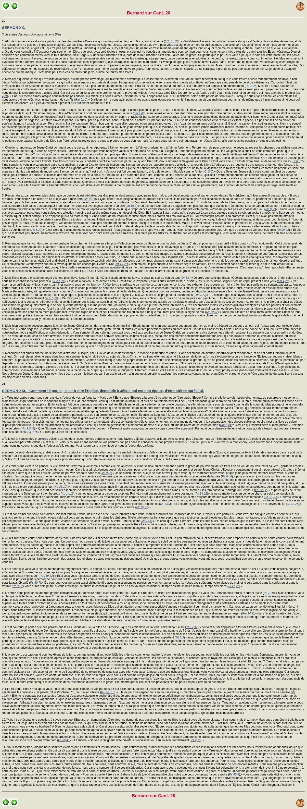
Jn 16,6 (87, 271)
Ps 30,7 (35, 582)
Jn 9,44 (146, 521)
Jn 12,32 (191, 627)
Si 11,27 (233, 586)
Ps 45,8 (234, 774)
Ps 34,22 (201, 493)
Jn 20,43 (283, 229)
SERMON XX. (13, 27)
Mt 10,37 (212, 312)
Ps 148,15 (107, 692)
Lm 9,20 (199, 295)
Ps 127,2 (261, 490)
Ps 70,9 (269, 593)
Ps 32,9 (251, 86)
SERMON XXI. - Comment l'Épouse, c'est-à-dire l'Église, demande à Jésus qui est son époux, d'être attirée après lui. (103, 391)
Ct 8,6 (208, 171)
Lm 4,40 (139, 113)
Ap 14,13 (68, 493)
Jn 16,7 (131, 206)
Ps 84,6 (227, 476)
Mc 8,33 (270, 209)
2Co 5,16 (59, 281)
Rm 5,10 (80, 99)
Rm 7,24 (225, 425)
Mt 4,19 (165, 504)
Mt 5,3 (180, 637)
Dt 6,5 (296, 161)
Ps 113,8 (28, 428)
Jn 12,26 (292, 504)
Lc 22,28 (270, 497)
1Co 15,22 (171, 41)
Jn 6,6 (185, 277)
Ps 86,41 (64, 740)
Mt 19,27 (121, 264)
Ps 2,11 (196, 740)
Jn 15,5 (106, 473)
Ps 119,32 (46, 576)
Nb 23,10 (60, 486)
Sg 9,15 (32, 432)
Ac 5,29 (36, 229)
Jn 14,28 (90, 199)
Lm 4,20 (283, 281)
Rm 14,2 (247, 613)
